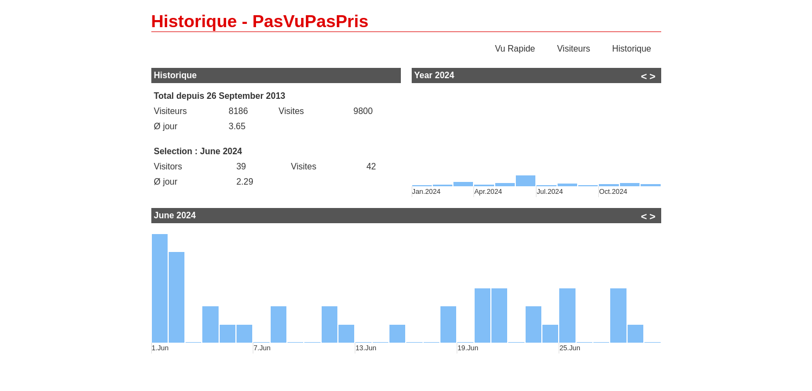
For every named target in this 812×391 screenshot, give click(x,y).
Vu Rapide (515, 48)
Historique (631, 48)
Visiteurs (573, 48)
